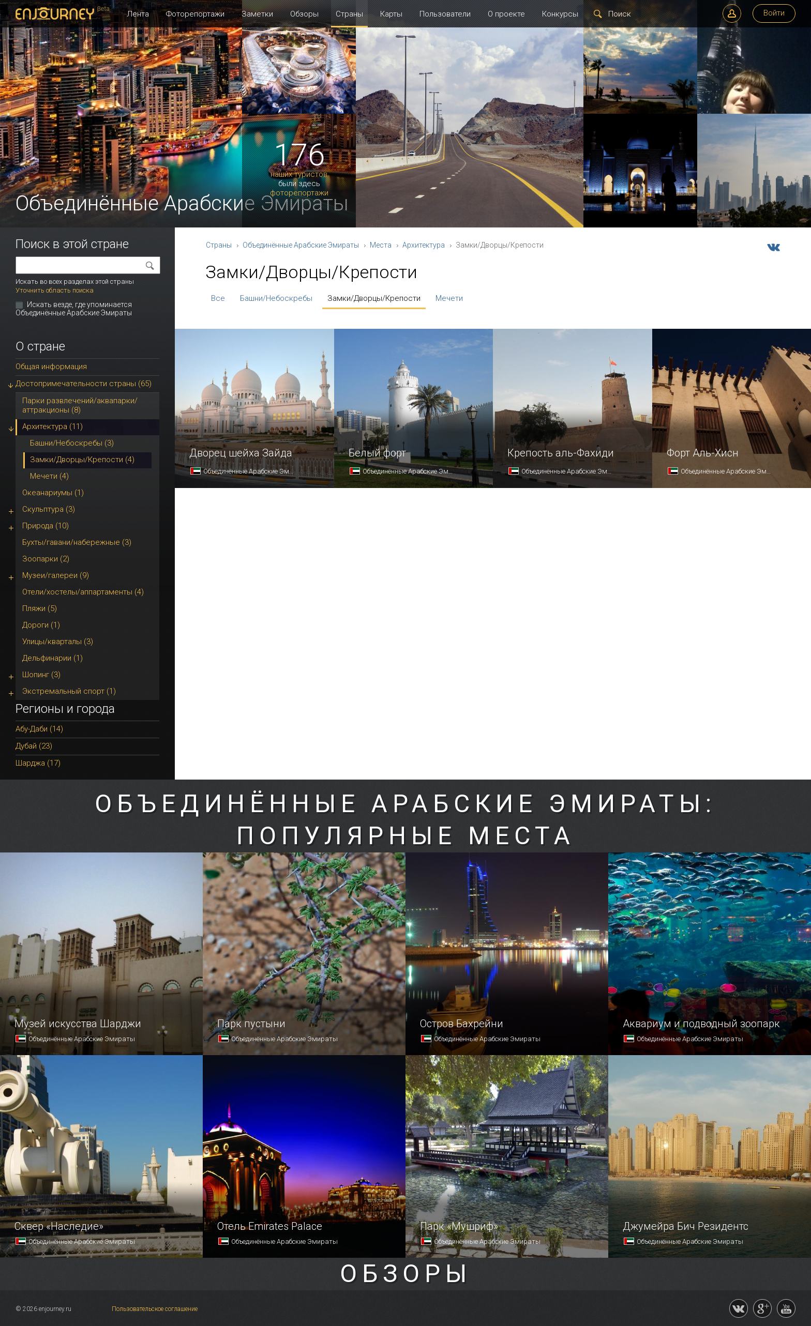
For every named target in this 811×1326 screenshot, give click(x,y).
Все (218, 298)
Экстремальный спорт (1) (69, 691)
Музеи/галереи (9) (55, 575)
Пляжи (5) (39, 608)
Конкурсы (560, 14)
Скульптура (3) (48, 509)
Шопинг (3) (41, 674)
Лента (138, 14)
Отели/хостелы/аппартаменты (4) (83, 592)
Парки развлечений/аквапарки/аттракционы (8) (80, 405)
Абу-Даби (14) (39, 729)
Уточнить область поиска (55, 290)
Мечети (449, 298)
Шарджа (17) (38, 763)
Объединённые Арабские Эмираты (301, 245)
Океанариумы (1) (53, 492)
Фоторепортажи (195, 14)
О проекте (506, 14)
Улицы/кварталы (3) (57, 641)
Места (381, 245)
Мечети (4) (49, 476)
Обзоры (304, 14)
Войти (774, 13)
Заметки (257, 14)
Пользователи (445, 14)
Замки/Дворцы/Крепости (373, 298)
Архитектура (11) (52, 426)
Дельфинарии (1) (52, 658)
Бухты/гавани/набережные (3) (76, 542)
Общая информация (51, 366)
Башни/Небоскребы (276, 298)
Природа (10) (45, 525)
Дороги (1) (41, 625)
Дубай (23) (34, 746)
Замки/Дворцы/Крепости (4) (82, 459)
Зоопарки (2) (45, 558)
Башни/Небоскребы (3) (72, 443)
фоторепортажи (299, 193)
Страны (349, 14)
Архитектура (423, 245)
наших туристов (299, 174)
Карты (391, 14)
